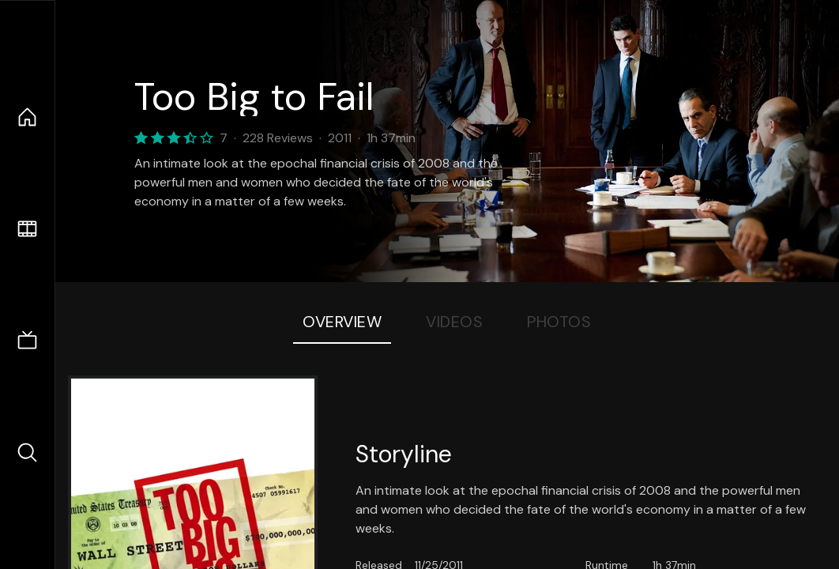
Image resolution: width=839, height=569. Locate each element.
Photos (559, 321)
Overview (342, 321)
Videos (454, 321)
